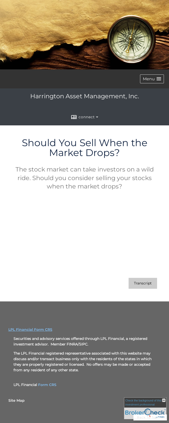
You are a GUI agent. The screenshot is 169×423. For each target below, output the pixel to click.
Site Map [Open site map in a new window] (16, 400)
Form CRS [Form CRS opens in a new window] (47, 384)
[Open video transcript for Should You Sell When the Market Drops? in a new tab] (143, 283)
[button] (152, 78)
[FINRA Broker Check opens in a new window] (145, 408)
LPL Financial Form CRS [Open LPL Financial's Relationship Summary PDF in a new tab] (30, 329)
